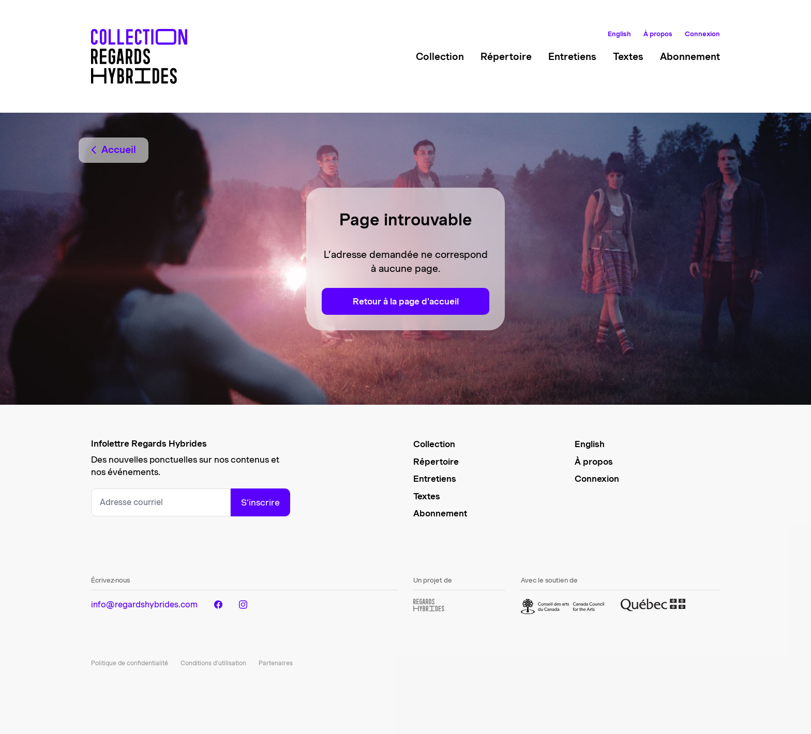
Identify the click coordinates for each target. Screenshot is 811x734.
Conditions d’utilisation (213, 663)
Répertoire (506, 57)
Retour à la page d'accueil (406, 301)
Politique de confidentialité (129, 663)
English (619, 34)
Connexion (702, 34)
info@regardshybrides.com (144, 604)
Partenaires (276, 663)
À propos (657, 34)
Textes (628, 57)
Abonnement (690, 57)
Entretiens (572, 57)
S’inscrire (260, 502)
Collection (440, 57)
